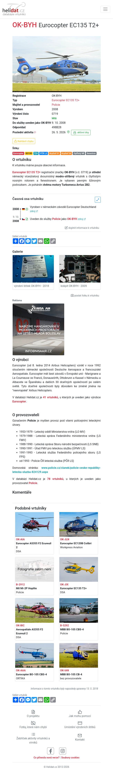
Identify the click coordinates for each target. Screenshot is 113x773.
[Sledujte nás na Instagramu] (62, 750)
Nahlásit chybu (24, 141)
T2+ (36, 153)
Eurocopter (18, 153)
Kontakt (80, 737)
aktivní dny (81, 132)
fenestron (91, 153)
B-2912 (20, 584)
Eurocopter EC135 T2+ (65, 100)
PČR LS (43, 153)
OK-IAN (64, 670)
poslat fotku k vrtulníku (85, 295)
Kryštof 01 (54, 153)
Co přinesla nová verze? (46, 757)
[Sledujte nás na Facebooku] (50, 750)
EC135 (29, 153)
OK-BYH (72, 219)
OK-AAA (21, 670)
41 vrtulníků (50, 397)
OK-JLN (64, 539)
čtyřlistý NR (79, 153)
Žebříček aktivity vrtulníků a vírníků (33, 738)
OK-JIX (64, 584)
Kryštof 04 (66, 153)
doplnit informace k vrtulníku (82, 228)
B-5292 (64, 625)
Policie (56, 104)
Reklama (17, 300)
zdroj (34, 211)
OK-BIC (20, 625)
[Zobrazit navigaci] (105, 9)
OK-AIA (20, 539)
